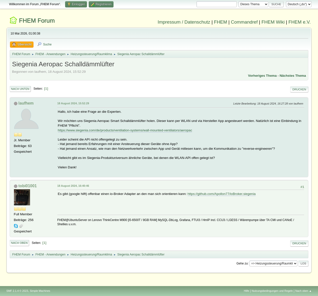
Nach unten (20, 88)
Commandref (244, 22)
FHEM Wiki (272, 22)
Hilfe (246, 290)
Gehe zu (242, 263)
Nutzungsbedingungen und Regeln (272, 290)
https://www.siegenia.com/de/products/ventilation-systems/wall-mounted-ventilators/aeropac (125, 130)
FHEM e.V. (299, 22)
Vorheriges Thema (262, 75)
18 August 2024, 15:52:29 (73, 103)
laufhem (26, 103)
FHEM (220, 22)
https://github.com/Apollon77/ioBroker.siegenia (222, 194)
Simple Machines (40, 290)
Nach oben (19, 242)
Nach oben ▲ (303, 290)
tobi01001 (27, 186)
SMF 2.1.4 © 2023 (17, 290)
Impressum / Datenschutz (184, 22)
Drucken (299, 89)
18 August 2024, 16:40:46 (73, 185)
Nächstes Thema (292, 75)
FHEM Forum (37, 20)
